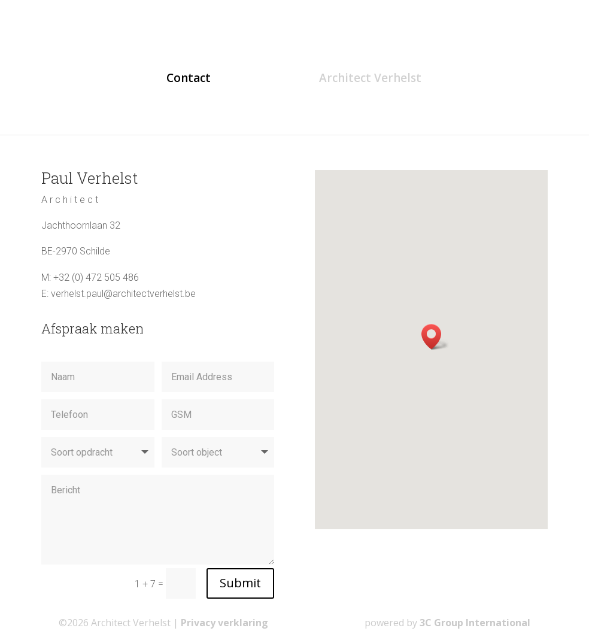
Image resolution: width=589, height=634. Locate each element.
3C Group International (475, 622)
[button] (435, 337)
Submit (240, 583)
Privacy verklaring (224, 622)
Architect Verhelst (370, 80)
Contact (188, 80)
